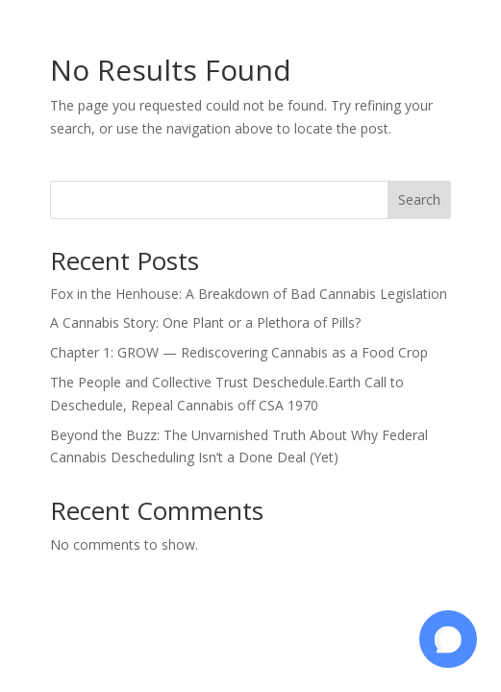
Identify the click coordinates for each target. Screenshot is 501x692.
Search (419, 199)
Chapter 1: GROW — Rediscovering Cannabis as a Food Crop (239, 352)
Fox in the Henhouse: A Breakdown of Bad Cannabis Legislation (248, 293)
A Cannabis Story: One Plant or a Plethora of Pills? (205, 322)
